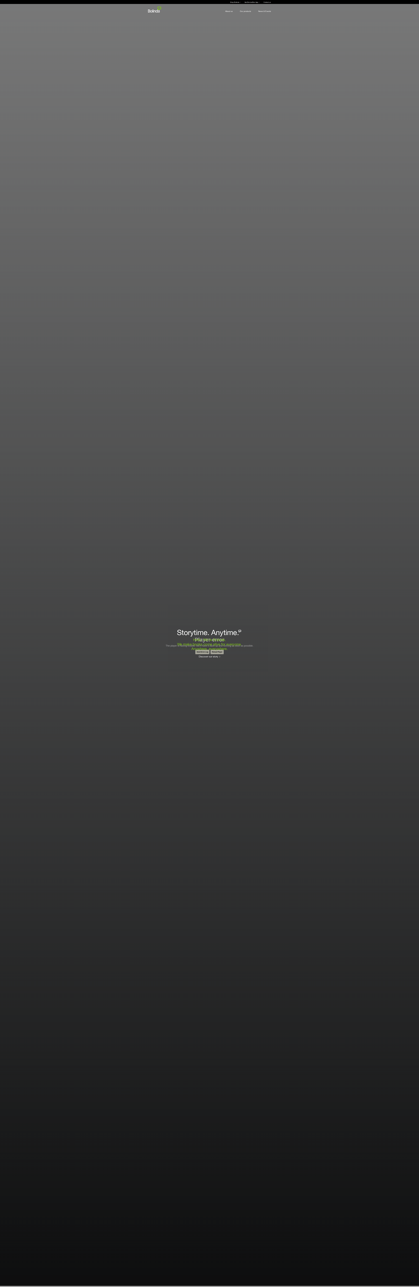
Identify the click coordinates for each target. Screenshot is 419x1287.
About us (229, 11)
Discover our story (208, 656)
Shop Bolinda (234, 2)
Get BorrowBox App (251, 2)
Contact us (267, 2)
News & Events (264, 11)
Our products (245, 11)
